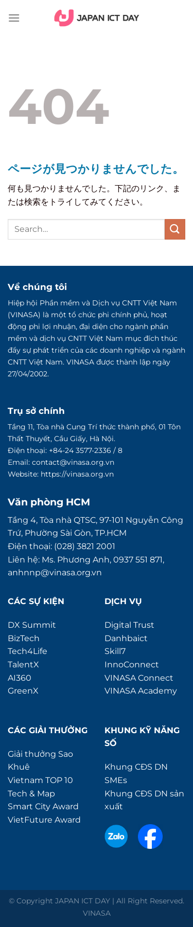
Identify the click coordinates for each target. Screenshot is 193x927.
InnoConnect (131, 664)
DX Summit (32, 625)
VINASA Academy (140, 691)
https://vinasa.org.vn (77, 474)
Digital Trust (129, 625)
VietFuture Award (44, 820)
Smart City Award (43, 806)
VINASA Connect (138, 678)
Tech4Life (27, 651)
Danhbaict (126, 638)
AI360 (19, 678)
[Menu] (14, 17)
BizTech (24, 638)
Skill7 (115, 651)
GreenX (23, 691)
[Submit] (175, 229)
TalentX (23, 664)
